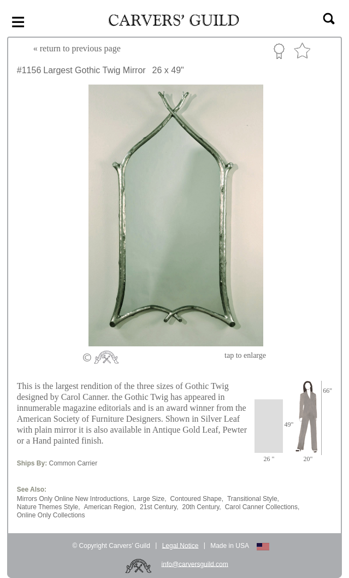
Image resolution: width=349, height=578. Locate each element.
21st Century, (159, 507)
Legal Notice (180, 545)
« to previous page (77, 48)
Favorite (302, 51)
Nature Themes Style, (48, 507)
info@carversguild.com (195, 564)
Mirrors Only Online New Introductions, (73, 499)
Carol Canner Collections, (262, 507)
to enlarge (245, 355)
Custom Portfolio (278, 51)
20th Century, (201, 507)
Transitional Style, (253, 499)
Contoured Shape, (196, 499)
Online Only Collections (51, 515)
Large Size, (150, 499)
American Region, (110, 507)
